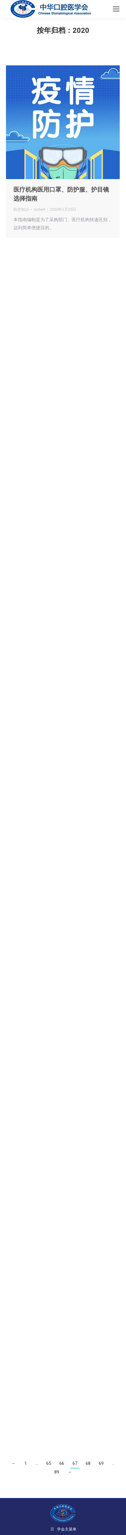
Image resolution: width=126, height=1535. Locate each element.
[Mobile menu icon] (116, 9)
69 (101, 1463)
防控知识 (21, 209)
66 (61, 1463)
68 (88, 1463)
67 (75, 1463)
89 (56, 1472)
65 (48, 1463)
